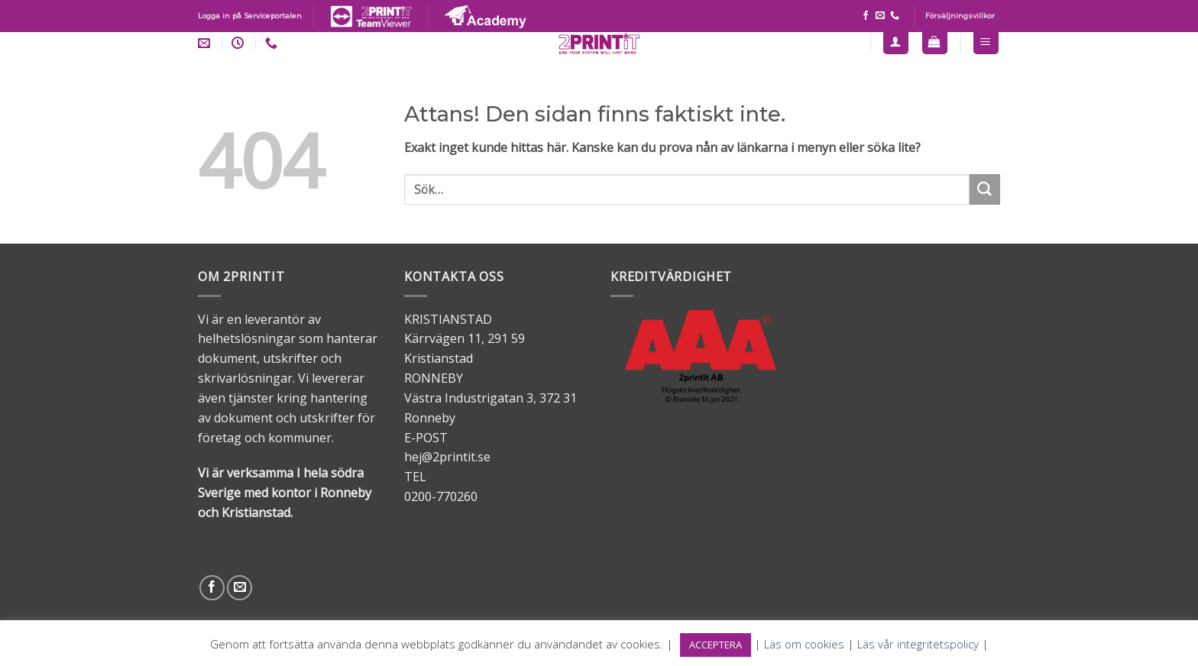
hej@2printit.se (447, 456)
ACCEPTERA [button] (715, 644)
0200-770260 (441, 496)
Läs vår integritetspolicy (918, 643)
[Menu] (986, 41)
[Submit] (985, 189)
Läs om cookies (804, 643)
